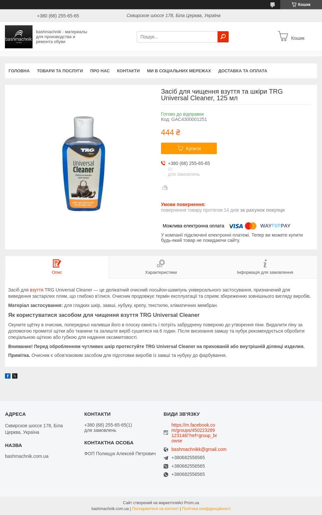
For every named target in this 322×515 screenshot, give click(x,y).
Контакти (128, 70)
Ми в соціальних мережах (179, 70)
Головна (19, 70)
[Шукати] (223, 36)
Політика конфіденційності (206, 508)
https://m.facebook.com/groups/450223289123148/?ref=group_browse (194, 432)
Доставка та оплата (242, 70)
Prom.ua (191, 503)
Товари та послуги (60, 70)
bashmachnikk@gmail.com (199, 449)
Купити (193, 148)
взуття (36, 290)
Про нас (99, 70)
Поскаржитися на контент (155, 508)
